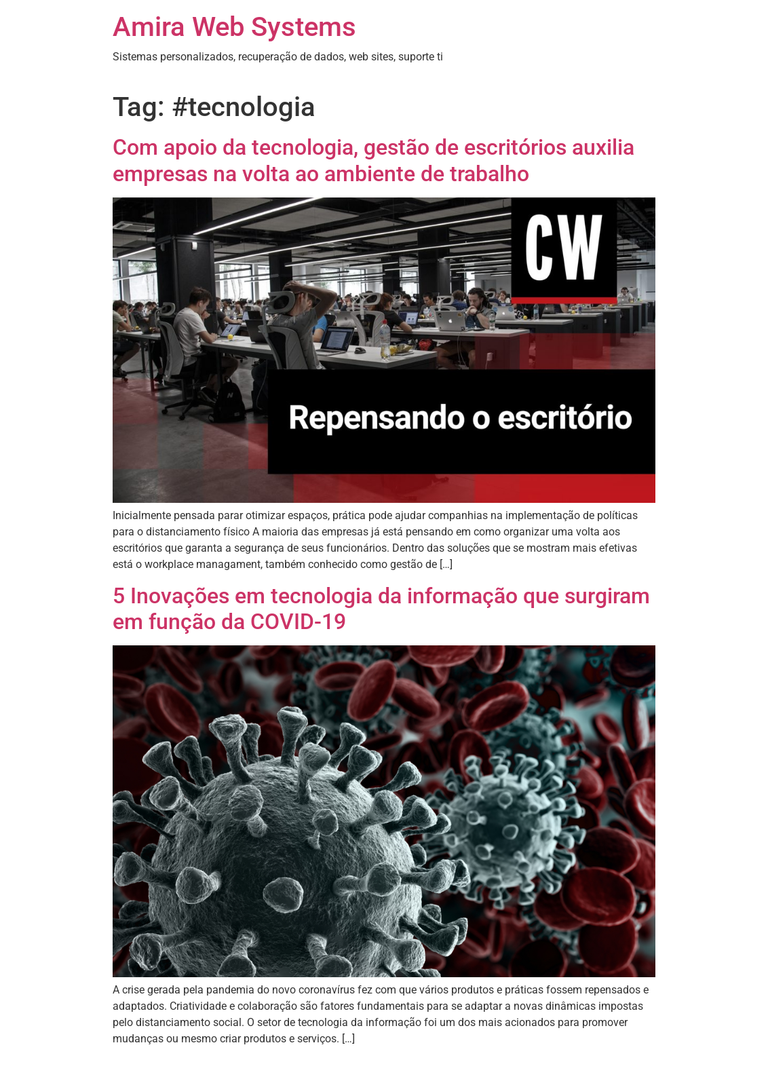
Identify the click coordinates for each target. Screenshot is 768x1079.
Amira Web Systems (234, 27)
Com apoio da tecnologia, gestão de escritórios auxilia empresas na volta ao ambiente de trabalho (373, 160)
